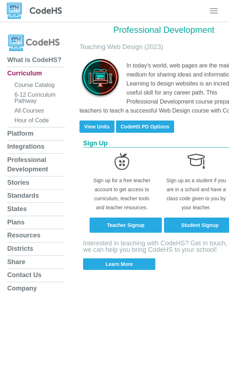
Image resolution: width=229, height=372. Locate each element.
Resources (23, 235)
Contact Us (24, 275)
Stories (18, 182)
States (17, 209)
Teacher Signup (125, 225)
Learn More (119, 264)
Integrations (25, 146)
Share (16, 262)
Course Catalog (34, 85)
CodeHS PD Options (145, 127)
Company (22, 288)
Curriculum (24, 73)
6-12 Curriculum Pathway (35, 98)
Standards (23, 195)
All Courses (29, 111)
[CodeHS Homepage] (37, 11)
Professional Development (27, 164)
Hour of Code (31, 120)
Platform (20, 133)
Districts (20, 248)
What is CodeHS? (34, 60)
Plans (16, 222)
